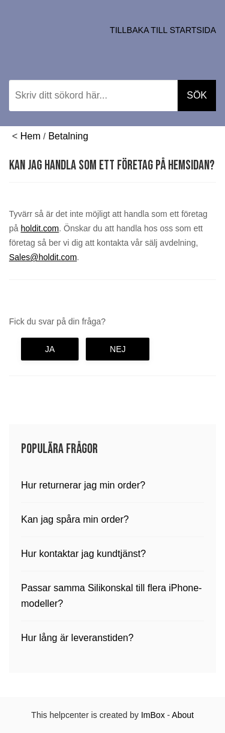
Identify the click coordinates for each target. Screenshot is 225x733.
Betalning (68, 136)
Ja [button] (50, 349)
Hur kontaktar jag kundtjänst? (83, 554)
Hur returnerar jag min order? (83, 485)
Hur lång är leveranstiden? (77, 638)
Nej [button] (117, 349)
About (183, 715)
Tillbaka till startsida (163, 30)
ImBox (153, 715)
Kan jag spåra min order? (75, 519)
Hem (30, 136)
